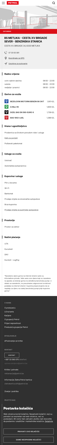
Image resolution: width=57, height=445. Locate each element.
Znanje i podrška (11, 391)
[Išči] (53, 2)
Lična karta (9, 312)
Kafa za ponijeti (11, 138)
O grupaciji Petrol (11, 319)
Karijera (7, 315)
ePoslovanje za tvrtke (13, 341)
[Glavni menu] (3, 2)
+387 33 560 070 (11, 359)
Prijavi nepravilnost (12, 323)
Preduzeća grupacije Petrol (16, 327)
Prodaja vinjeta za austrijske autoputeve (21, 210)
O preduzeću (9, 308)
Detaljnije (49, 421)
